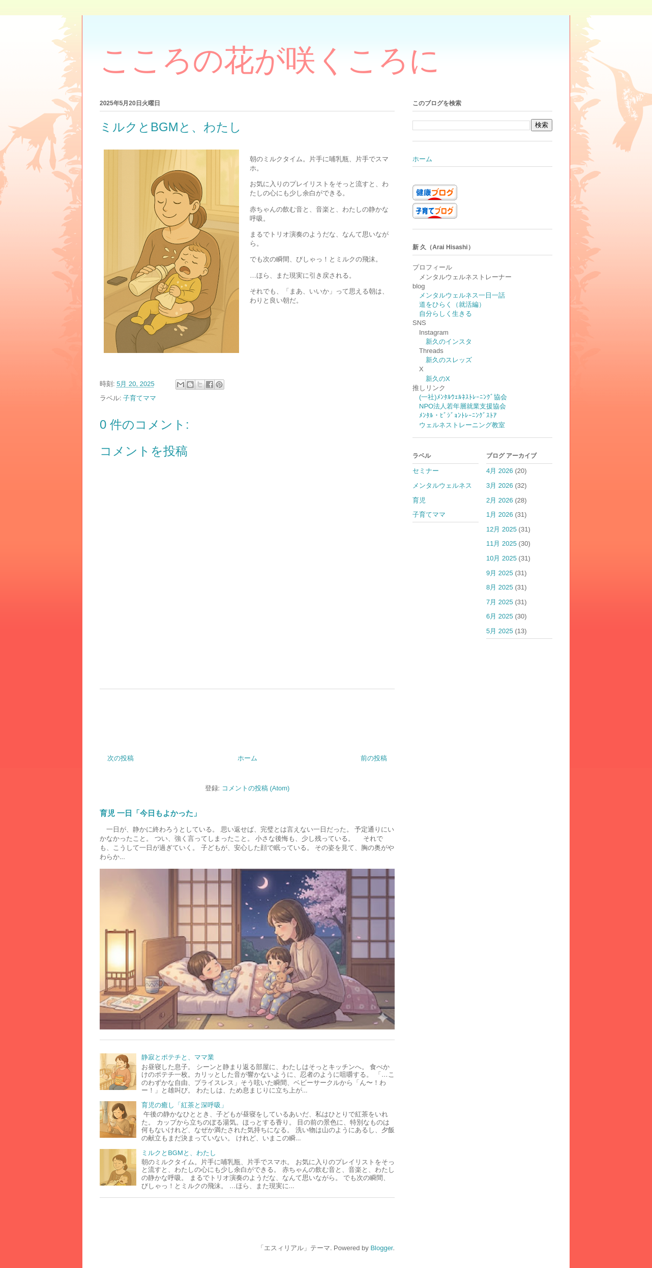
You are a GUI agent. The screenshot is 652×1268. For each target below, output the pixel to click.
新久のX (438, 378)
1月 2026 (499, 514)
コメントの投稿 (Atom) (256, 788)
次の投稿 (120, 758)
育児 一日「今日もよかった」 (150, 813)
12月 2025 (501, 529)
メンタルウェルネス (442, 485)
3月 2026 (499, 485)
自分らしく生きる (445, 313)
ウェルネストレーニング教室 (462, 425)
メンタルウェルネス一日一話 (462, 295)
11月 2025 (501, 543)
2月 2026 (499, 500)
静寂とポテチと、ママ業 (177, 1057)
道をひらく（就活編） (452, 304)
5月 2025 (499, 631)
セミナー (425, 471)
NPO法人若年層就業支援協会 (462, 406)
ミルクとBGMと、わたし (178, 1153)
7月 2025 (499, 602)
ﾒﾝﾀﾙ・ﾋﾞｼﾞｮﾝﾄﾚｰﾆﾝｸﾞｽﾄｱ (458, 415)
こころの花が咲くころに (270, 60)
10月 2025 (501, 558)
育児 (419, 500)
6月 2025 (499, 616)
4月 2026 (499, 471)
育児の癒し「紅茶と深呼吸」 (184, 1105)
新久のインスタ (449, 341)
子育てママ (139, 398)
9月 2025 (499, 573)
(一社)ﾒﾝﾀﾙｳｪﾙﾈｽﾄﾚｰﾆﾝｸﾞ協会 (463, 397)
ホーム (247, 758)
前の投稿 (374, 758)
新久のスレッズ (449, 360)
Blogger (381, 1248)
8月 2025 (499, 587)
